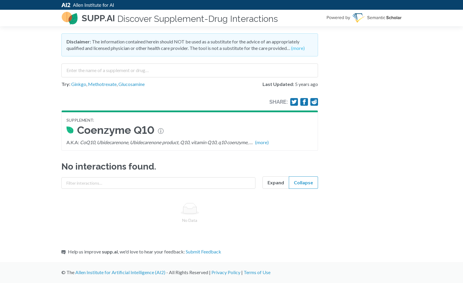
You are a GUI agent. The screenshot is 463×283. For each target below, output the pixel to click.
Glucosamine (131, 84)
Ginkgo (78, 84)
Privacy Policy (225, 272)
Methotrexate (102, 84)
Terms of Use (257, 272)
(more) (298, 48)
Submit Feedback (203, 251)
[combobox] (189, 68)
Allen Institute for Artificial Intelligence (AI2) (120, 272)
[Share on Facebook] (304, 102)
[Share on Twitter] (294, 102)
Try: (65, 84)
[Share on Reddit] (314, 102)
